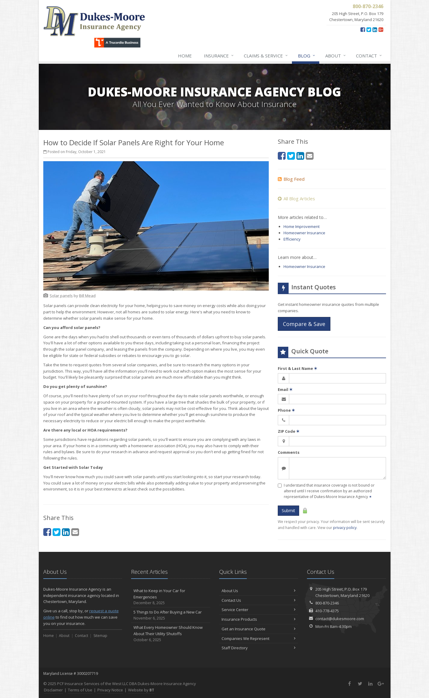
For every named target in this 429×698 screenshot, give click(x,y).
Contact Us (259, 600)
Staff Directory (259, 647)
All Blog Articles (296, 198)
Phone (286, 410)
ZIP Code (288, 431)
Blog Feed (291, 179)
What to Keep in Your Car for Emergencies (170, 597)
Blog (307, 55)
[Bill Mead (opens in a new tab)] (87, 295)
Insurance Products (259, 619)
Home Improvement (301, 226)
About (335, 55)
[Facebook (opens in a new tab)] (362, 29)
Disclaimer (53, 690)
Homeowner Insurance (304, 232)
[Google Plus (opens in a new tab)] (380, 29)
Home (185, 56)
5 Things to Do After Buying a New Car (170, 615)
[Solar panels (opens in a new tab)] (61, 295)
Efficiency (292, 239)
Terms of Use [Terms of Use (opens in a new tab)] (80, 690)
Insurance (219, 55)
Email (285, 389)
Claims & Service (266, 55)
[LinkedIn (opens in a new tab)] (374, 29)
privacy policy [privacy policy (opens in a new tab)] (345, 527)
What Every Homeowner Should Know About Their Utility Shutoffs (170, 634)
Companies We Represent (259, 638)
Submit (288, 510)
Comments (288, 452)
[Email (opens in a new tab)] (75, 532)
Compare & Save (304, 323)
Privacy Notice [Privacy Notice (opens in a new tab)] (110, 690)
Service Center (259, 609)
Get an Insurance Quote (259, 629)
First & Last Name (297, 368)
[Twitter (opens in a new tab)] (368, 29)
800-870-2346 (327, 603)
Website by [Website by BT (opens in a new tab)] (141, 690)
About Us (259, 590)
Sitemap (100, 635)
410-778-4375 (327, 610)
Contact (369, 55)
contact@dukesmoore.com (339, 618)
